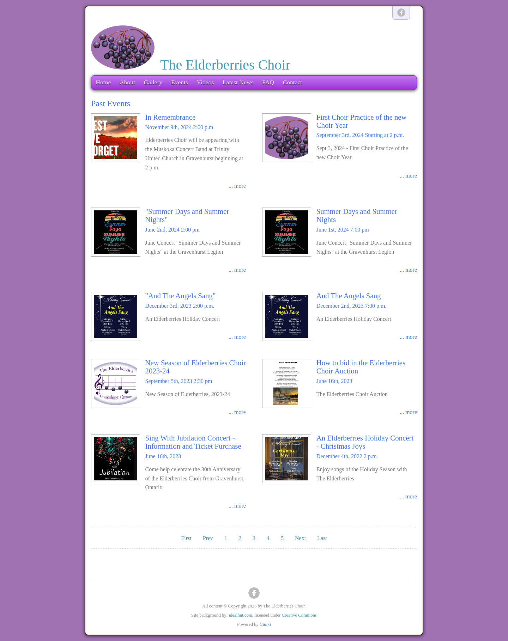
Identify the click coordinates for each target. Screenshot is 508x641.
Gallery (153, 82)
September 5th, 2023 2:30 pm (178, 381)
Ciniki (265, 624)
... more (237, 186)
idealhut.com (240, 615)
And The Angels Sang (348, 296)
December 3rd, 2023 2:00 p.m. (179, 306)
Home (103, 82)
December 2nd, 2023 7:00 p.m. (351, 306)
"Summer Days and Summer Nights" (187, 215)
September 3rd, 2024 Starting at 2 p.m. (360, 135)
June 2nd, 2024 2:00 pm (172, 230)
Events (179, 82)
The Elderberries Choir (225, 65)
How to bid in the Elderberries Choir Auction (360, 367)
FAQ (268, 82)
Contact (292, 82)
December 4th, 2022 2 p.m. (347, 456)
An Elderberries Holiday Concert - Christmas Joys (364, 442)
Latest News (238, 82)
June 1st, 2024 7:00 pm (342, 230)
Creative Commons (299, 615)
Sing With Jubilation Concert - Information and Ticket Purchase (193, 442)
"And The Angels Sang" (180, 296)
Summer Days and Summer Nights (356, 215)
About (127, 82)
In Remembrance (170, 117)
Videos (205, 82)
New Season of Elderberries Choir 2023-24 (195, 367)
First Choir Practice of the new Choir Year (361, 121)
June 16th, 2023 (334, 381)
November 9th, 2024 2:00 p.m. (180, 127)
